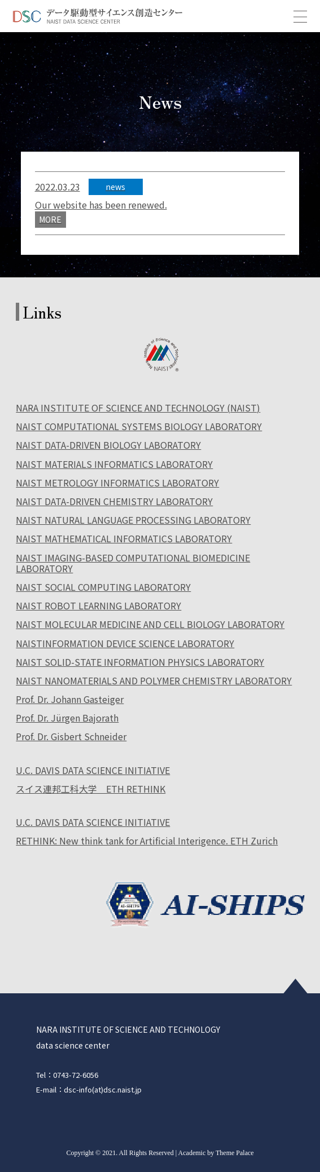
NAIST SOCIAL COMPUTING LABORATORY (103, 588)
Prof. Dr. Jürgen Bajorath (67, 718)
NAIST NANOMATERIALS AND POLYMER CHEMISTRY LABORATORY (154, 681)
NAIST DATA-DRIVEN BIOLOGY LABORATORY (108, 446)
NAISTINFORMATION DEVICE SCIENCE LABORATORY (125, 644)
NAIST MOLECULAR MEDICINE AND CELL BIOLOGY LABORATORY (150, 625)
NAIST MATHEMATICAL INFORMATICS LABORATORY (124, 539)
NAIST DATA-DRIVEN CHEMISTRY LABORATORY (114, 502)
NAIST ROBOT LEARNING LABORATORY (98, 606)
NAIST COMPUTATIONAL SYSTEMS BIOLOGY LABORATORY (139, 427)
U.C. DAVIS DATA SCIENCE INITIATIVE (93, 771)
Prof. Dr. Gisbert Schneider (71, 737)
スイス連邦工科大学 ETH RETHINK (90, 789)
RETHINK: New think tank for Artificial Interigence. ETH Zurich (147, 841)
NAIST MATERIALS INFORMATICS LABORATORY (114, 465)
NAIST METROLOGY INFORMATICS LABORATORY (117, 483)
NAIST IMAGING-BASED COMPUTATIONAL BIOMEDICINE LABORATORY (133, 563)
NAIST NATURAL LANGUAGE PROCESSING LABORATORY (133, 521)
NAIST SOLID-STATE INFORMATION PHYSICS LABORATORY (140, 663)
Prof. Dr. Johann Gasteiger (70, 700)
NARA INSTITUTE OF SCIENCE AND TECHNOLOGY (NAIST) (138, 408)
